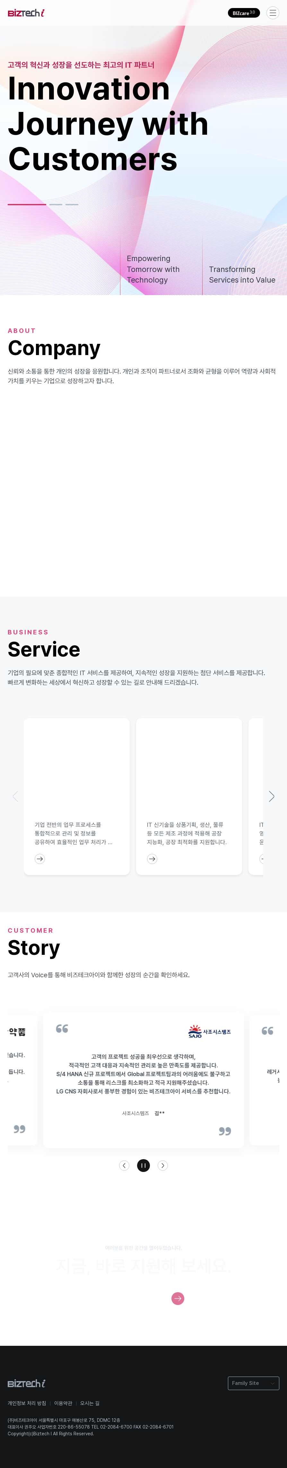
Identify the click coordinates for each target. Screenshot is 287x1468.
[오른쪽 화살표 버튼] (163, 1165)
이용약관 (63, 1403)
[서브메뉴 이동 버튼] (272, 12)
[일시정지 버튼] (143, 1165)
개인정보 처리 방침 (27, 1403)
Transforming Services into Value (242, 275)
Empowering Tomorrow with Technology (153, 269)
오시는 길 (90, 1403)
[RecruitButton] (177, 1306)
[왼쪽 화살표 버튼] (124, 1165)
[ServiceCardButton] (40, 859)
